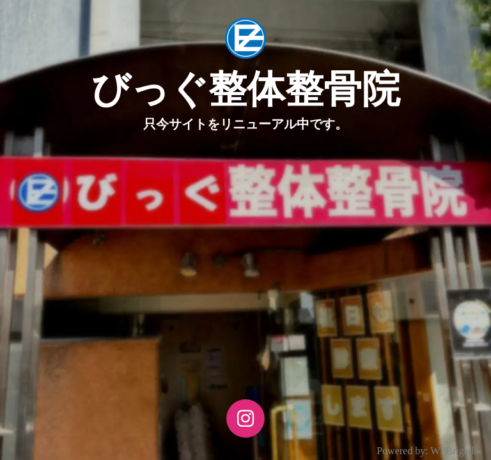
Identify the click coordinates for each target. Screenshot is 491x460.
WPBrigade (454, 450)
